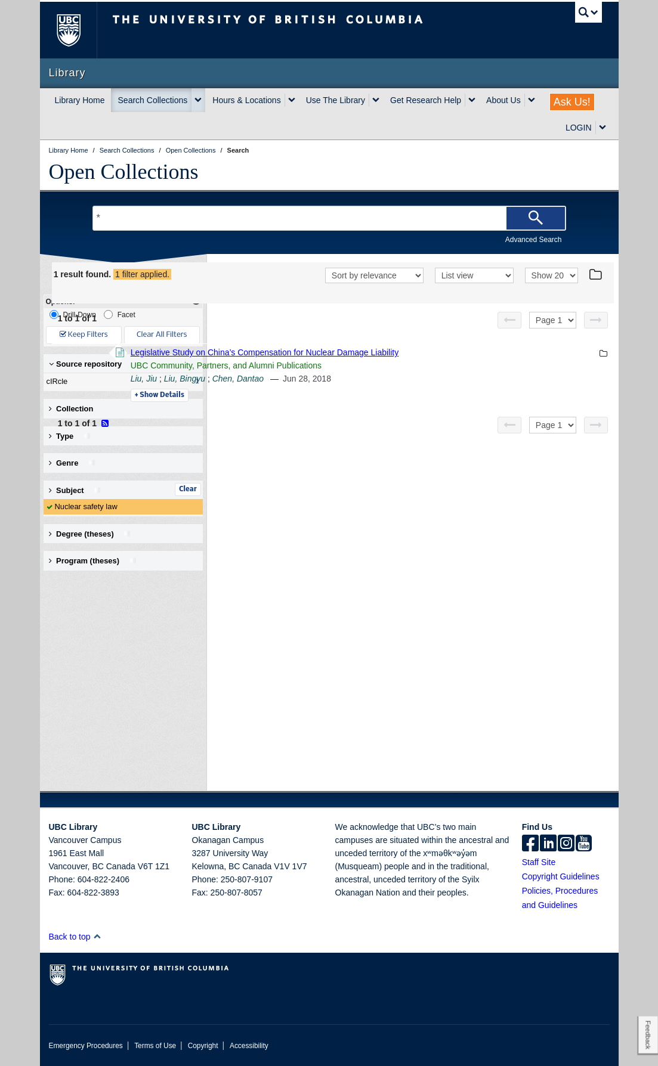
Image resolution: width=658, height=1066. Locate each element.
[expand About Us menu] (531, 100)
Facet (119, 314)
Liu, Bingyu (348, 394)
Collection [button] (71, 408)
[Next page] (596, 335)
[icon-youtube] (584, 844)
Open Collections (124, 172)
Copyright (203, 1046)
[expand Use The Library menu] (376, 100)
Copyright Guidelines (561, 876)
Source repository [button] (85, 364)
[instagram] (566, 844)
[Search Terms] (329, 218)
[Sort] (374, 292)
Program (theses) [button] (93, 560)
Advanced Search (533, 239)
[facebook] (530, 844)
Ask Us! (572, 102)
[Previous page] (509, 335)
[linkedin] (548, 844)
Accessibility (249, 1046)
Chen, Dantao (401, 394)
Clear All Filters (162, 335)
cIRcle (120, 381)
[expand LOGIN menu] (602, 127)
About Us (503, 100)
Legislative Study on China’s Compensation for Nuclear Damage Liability (428, 368)
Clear (188, 489)
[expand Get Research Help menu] (472, 100)
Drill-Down (73, 314)
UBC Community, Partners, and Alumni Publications (389, 381)
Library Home (80, 100)
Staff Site (539, 862)
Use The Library (335, 100)
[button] (96, 936)
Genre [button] (72, 462)
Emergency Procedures (86, 1046)
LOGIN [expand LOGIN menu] (579, 127)
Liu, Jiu (307, 394)
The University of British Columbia (77, 30)
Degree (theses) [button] (90, 533)
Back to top (75, 936)
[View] (474, 292)
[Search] (536, 218)
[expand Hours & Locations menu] (292, 100)
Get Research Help (425, 100)
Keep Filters (84, 335)
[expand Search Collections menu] (198, 100)
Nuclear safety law (86, 506)
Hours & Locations (246, 100)
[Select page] (552, 335)
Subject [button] (75, 490)
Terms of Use (155, 1046)
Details (323, 410)
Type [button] (70, 436)
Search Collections (153, 100)
